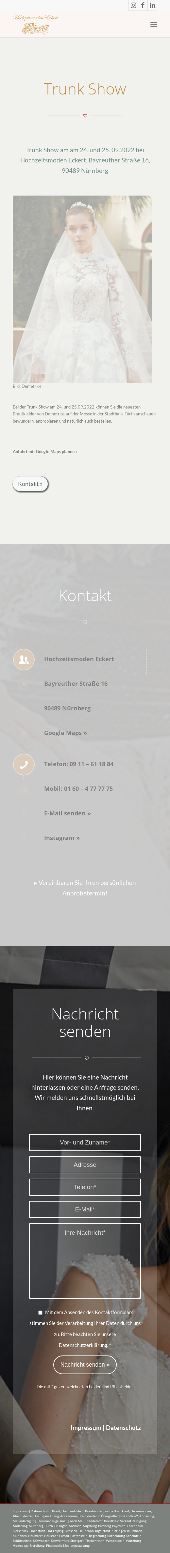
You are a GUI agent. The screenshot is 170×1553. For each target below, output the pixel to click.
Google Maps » (65, 733)
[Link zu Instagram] (133, 5)
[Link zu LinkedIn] (152, 5)
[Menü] (153, 24)
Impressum (86, 1427)
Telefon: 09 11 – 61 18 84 (78, 764)
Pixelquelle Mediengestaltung (68, 1545)
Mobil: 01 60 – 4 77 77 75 (78, 788)
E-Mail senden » (67, 813)
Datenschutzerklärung (83, 1345)
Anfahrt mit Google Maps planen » (45, 451)
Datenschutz (123, 1427)
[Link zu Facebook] (142, 5)
